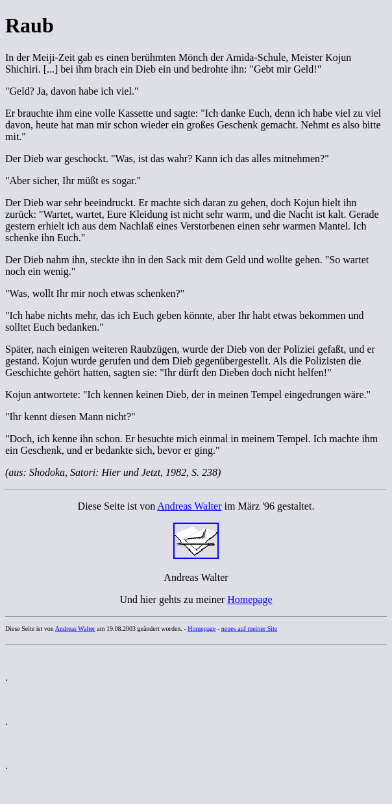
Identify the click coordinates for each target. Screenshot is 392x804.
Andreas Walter (189, 506)
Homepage (249, 599)
